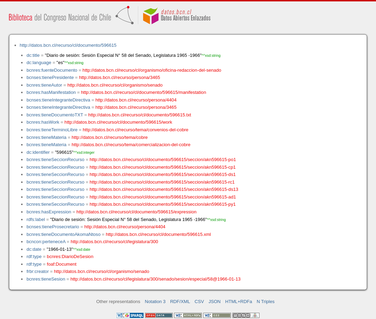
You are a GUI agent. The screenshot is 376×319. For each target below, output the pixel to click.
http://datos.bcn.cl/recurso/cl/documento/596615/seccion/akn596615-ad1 (162, 197)
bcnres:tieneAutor (44, 85)
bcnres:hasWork (42, 122)
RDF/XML (180, 301)
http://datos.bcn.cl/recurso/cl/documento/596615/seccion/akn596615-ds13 (163, 189)
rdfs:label (35, 219)
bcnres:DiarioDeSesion (70, 256)
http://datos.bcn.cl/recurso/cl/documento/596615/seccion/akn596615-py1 (162, 204)
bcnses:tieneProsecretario (52, 226)
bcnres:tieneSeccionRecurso (55, 159)
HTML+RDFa (238, 301)
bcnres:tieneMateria (46, 137)
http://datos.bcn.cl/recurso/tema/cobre (110, 137)
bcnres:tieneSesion (45, 279)
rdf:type (34, 256)
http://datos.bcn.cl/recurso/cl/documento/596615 (68, 45)
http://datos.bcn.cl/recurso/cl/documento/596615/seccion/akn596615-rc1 (161, 182)
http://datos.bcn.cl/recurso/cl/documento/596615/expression (136, 211)
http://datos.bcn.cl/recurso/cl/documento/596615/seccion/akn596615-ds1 (162, 174)
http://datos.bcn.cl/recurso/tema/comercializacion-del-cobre (131, 144)
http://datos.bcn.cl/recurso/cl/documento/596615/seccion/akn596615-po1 (162, 159)
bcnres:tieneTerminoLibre (51, 129)
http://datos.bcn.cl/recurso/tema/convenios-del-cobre (136, 129)
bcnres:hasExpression (48, 211)
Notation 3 (155, 301)
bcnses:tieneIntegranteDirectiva (58, 100)
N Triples (266, 301)
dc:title (33, 55)
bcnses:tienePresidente (50, 77)
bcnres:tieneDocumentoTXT (54, 114)
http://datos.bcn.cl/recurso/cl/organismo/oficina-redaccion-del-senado (152, 70)
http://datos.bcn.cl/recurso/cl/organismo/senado (115, 85)
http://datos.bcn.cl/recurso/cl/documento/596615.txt (139, 114)
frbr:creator (37, 271)
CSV (199, 301)
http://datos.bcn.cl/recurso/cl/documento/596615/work (118, 122)
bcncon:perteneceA (45, 241)
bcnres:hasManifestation (51, 92)
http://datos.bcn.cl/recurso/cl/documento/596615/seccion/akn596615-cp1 (162, 167)
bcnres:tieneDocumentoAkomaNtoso (63, 234)
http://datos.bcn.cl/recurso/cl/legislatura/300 (114, 241)
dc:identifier (38, 152)
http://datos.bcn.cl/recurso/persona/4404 (136, 100)
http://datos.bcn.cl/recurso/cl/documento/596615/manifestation (143, 92)
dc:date (33, 249)
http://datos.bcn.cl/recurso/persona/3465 (119, 77)
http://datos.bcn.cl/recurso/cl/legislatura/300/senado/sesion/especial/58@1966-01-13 (155, 279)
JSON (214, 301)
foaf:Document (61, 264)
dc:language (38, 62)
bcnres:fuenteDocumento (51, 70)
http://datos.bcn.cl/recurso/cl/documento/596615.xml (158, 234)
